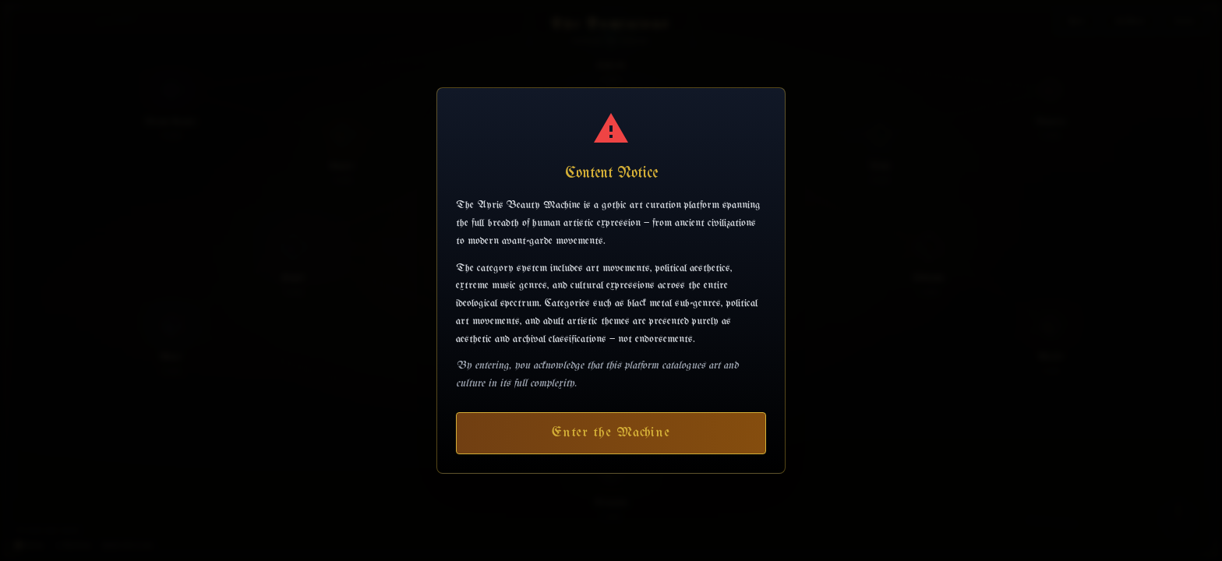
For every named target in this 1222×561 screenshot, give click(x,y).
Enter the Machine (611, 432)
